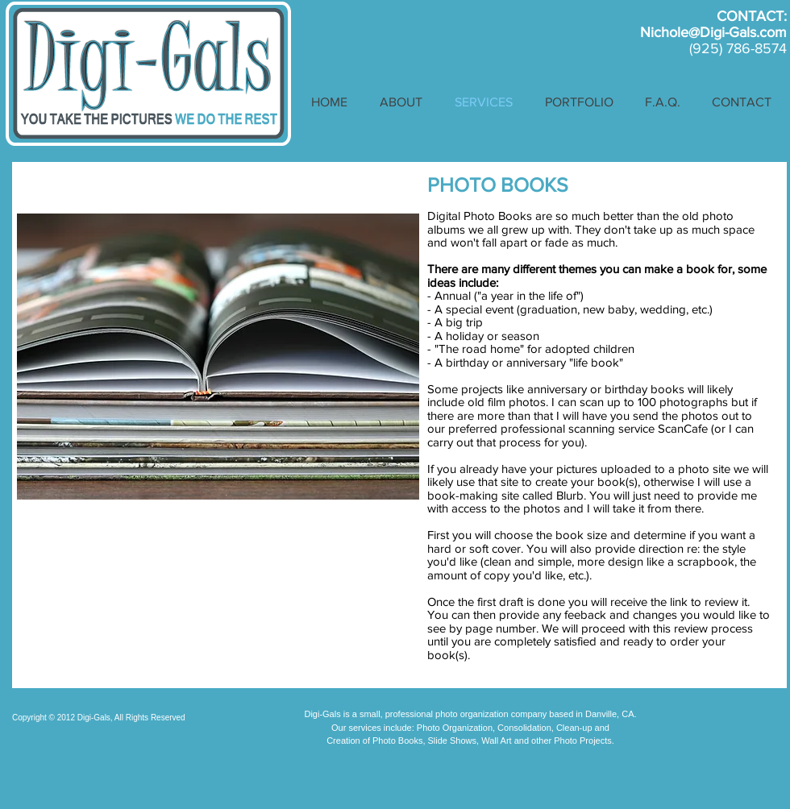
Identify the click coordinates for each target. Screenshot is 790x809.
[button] (579, 102)
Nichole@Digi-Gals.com (713, 32)
